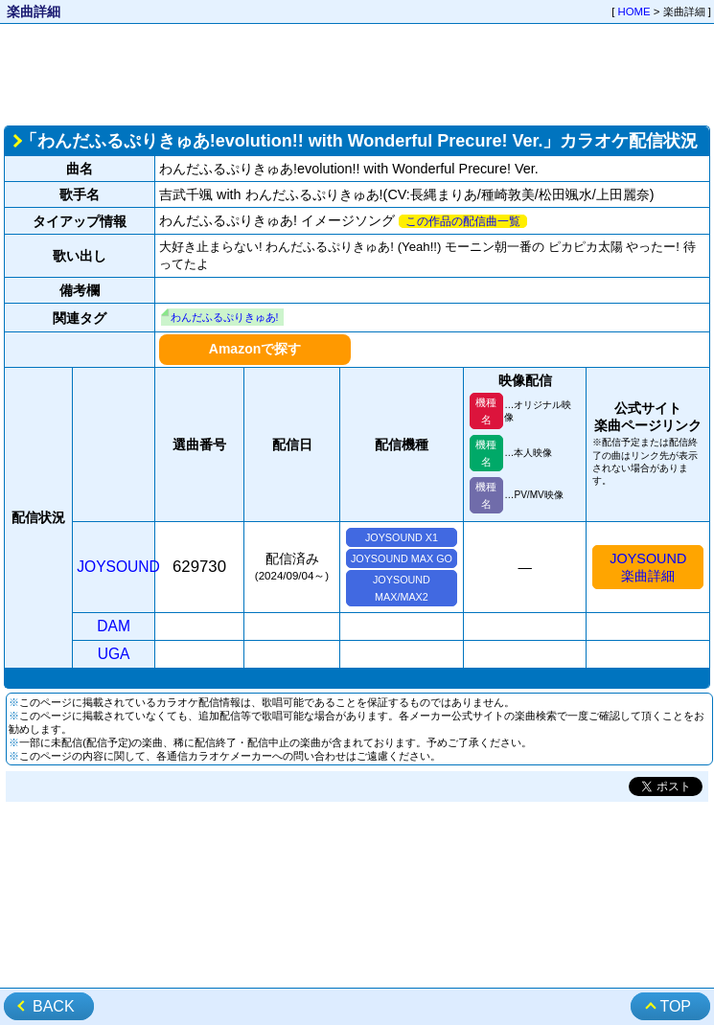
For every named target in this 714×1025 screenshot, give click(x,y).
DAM (113, 626)
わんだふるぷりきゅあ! (225, 317)
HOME (634, 11)
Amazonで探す (255, 348)
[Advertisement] (357, 73)
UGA (114, 654)
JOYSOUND (118, 566)
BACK (54, 1006)
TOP (675, 1006)
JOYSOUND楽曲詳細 (648, 567)
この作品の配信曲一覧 (462, 221)
